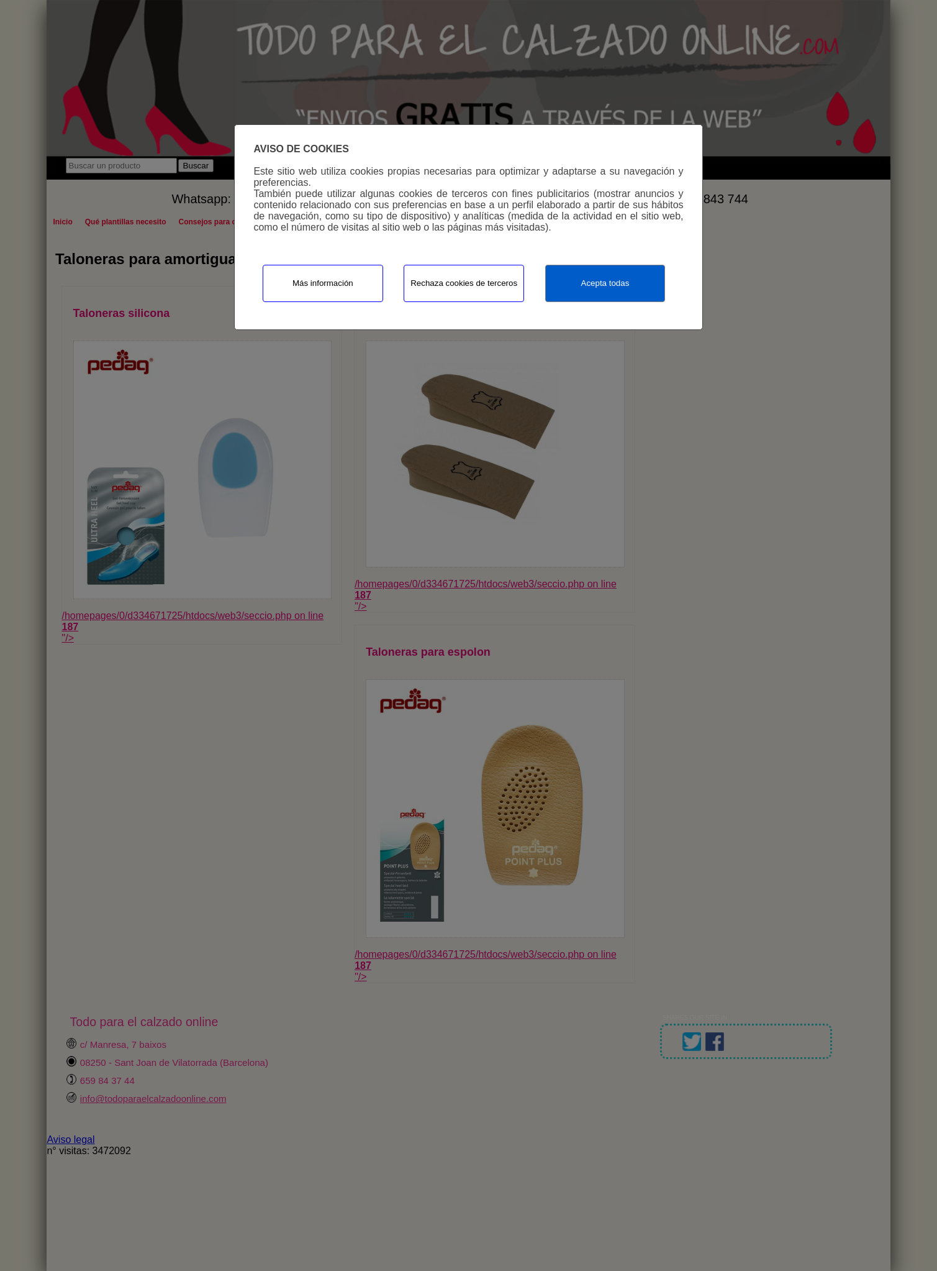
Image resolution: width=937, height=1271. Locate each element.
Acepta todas (605, 283)
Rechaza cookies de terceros (463, 283)
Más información (322, 283)
